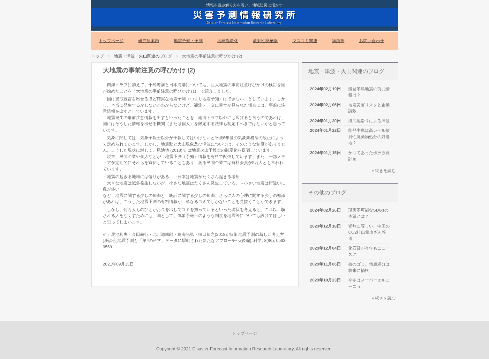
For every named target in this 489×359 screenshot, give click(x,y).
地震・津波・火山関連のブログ (143, 56)
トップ (97, 56)
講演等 (338, 40)
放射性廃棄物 (265, 40)
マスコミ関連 (304, 40)
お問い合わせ (371, 40)
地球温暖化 (227, 40)
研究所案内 (148, 40)
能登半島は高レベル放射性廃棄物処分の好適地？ (369, 136)
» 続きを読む (384, 170)
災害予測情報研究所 (244, 16)
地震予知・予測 (188, 40)
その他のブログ (327, 193)
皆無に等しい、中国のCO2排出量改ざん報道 (369, 232)
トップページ (111, 40)
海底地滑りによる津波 (369, 120)
